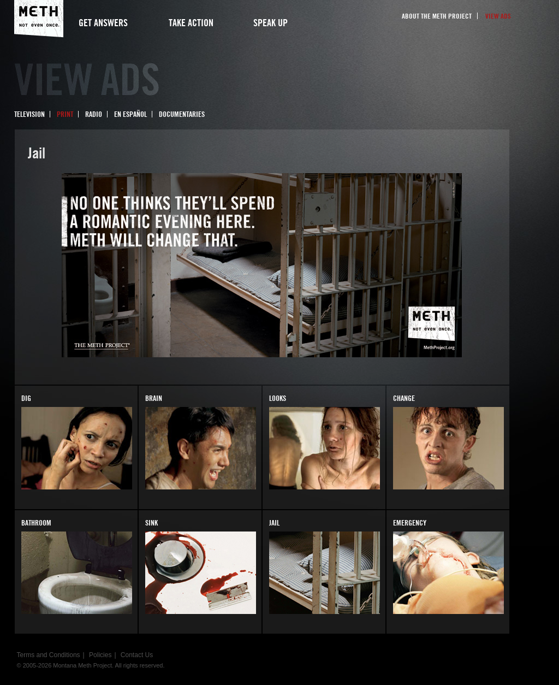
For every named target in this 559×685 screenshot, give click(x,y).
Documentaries (182, 114)
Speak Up (270, 22)
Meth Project (38, 19)
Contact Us (137, 655)
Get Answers (103, 22)
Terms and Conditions (48, 655)
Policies (100, 655)
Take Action (191, 22)
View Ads (498, 16)
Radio (93, 114)
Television (29, 114)
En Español (130, 114)
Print (65, 114)
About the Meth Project (437, 16)
